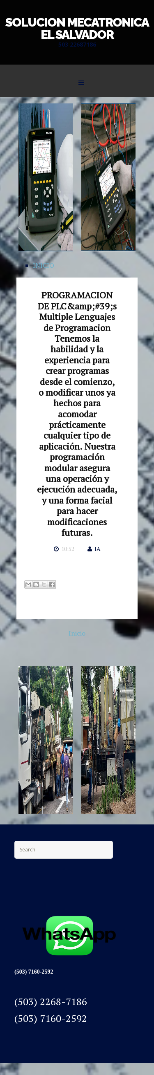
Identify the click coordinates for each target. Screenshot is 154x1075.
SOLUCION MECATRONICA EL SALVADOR (77, 28)
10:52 (67, 549)
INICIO (43, 265)
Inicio (77, 633)
